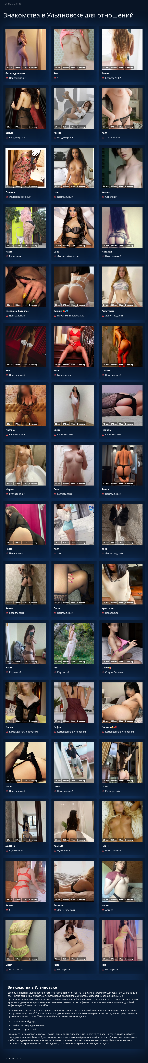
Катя (104, 132)
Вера (56, 489)
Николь (106, 430)
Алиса (105, 489)
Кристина (108, 608)
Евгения (58, 905)
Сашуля (10, 192)
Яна (56, 73)
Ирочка (10, 430)
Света (57, 430)
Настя (8, 251)
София (57, 727)
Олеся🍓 (107, 667)
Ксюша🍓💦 (61, 311)
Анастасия (108, 311)
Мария (9, 489)
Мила (8, 786)
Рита (57, 964)
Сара (56, 251)
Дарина (10, 845)
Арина (57, 132)
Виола (9, 132)
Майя (8, 964)
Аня (56, 667)
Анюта (9, 608)
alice (104, 548)
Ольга (9, 727)
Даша (57, 608)
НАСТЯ (105, 845)
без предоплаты (15, 73)
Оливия (106, 370)
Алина (105, 73)
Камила (58, 845)
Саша (105, 786)
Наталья (107, 251)
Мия (56, 370)
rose (56, 192)
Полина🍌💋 (109, 727)
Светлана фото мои (17, 311)
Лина (57, 786)
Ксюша (106, 192)
